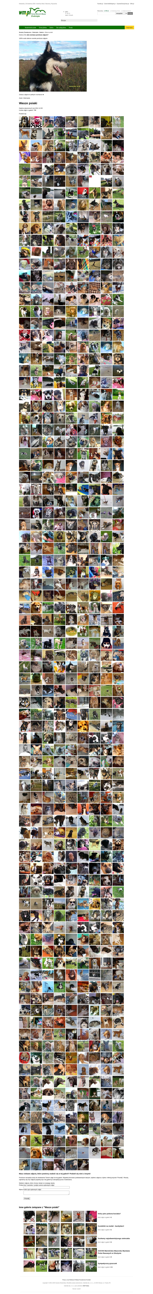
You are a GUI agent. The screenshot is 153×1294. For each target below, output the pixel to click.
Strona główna (43, 27)
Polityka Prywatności (80, 1280)
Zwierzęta (35, 32)
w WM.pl (106, 10)
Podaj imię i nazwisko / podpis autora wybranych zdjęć (36, 1185)
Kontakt (88, 1280)
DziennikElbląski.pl (109, 4)
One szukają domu (61, 27)
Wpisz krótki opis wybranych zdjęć (30, 1189)
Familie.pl (100, 4)
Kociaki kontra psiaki (30, 27)
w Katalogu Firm (115, 10)
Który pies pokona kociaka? (109, 1214)
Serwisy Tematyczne (25, 32)
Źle (25, 35)
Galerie (51, 27)
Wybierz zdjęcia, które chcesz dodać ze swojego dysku (37, 1183)
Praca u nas (65, 1280)
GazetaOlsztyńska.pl (123, 4)
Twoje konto (129, 27)
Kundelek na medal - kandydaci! (111, 1227)
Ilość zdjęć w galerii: (105, 1218)
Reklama (71, 1280)
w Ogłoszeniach (126, 10)
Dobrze (21, 35)
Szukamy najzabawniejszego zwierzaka (114, 1239)
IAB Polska (86, 1286)
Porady (71, 27)
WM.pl (132, 4)
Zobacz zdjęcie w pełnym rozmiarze (31, 94)
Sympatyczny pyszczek (107, 1264)
